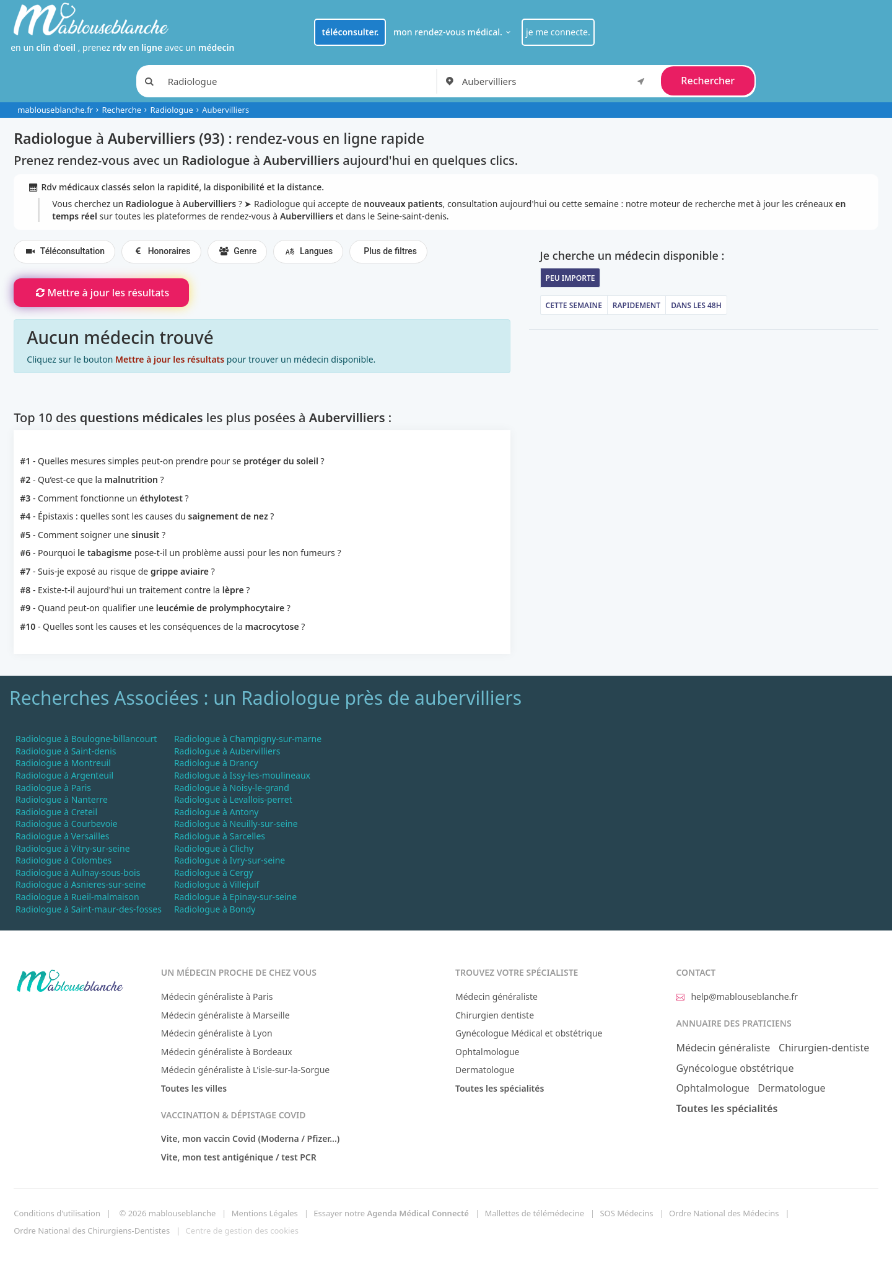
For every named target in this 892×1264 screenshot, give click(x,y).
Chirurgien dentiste (494, 1015)
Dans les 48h (696, 305)
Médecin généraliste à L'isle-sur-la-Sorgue (245, 1070)
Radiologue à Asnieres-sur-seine (80, 884)
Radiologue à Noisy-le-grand (231, 787)
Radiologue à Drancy (216, 763)
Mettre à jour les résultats (101, 292)
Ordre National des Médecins (724, 1213)
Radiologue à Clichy (213, 848)
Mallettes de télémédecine (534, 1213)
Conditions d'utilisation (57, 1213)
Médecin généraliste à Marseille (225, 1015)
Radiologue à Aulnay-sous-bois (77, 872)
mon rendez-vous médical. (453, 32)
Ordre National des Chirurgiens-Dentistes (92, 1230)
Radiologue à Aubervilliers (227, 751)
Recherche (121, 109)
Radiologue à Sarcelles (219, 836)
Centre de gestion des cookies (242, 1230)
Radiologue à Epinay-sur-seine (235, 897)
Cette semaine (574, 305)
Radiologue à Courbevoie (66, 823)
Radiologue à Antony (216, 812)
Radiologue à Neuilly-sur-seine (236, 823)
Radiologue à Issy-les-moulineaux (242, 775)
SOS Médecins (626, 1213)
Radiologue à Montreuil (63, 763)
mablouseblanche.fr (55, 109)
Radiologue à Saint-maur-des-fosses (88, 909)
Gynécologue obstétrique (735, 1068)
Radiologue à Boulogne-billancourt (86, 739)
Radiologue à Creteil (56, 812)
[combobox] (555, 81)
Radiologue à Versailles (62, 836)
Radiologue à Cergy (213, 872)
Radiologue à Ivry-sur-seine (229, 860)
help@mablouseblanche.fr (737, 996)
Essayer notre (391, 1213)
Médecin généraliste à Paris (217, 996)
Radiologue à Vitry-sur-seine (72, 848)
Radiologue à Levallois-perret (233, 799)
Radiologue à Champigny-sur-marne (247, 739)
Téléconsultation (64, 251)
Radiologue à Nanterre (61, 799)
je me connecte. (558, 32)
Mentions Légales (265, 1213)
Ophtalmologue (487, 1052)
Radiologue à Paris (53, 787)
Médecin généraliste (496, 996)
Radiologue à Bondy (215, 909)
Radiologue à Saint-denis (65, 751)
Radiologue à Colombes (63, 860)
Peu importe (570, 278)
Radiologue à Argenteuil (64, 775)
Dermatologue (485, 1070)
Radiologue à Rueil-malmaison (77, 897)
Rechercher (708, 80)
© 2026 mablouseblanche (167, 1213)
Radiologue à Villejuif (216, 884)
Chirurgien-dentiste (824, 1047)
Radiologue (172, 109)
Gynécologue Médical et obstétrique (529, 1033)
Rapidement (636, 305)
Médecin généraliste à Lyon (217, 1033)
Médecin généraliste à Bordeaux (226, 1052)
